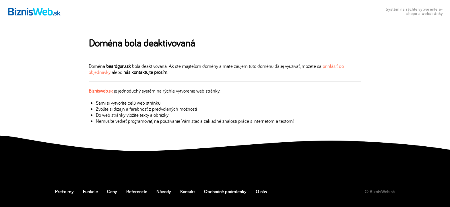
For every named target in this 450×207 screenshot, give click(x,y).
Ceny (112, 191)
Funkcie (90, 191)
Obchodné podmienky (225, 191)
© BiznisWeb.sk (380, 191)
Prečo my (64, 191)
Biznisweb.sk (101, 91)
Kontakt (187, 191)
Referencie (136, 191)
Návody (163, 191)
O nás (261, 191)
